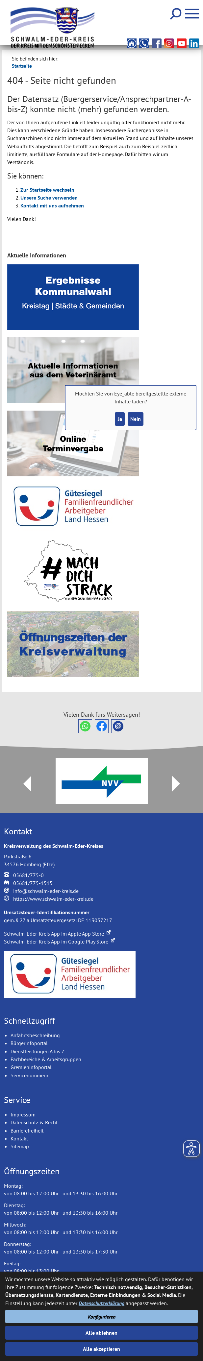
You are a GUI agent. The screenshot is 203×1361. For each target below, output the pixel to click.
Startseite (22, 66)
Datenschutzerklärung (101, 1303)
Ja (120, 419)
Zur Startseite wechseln (47, 189)
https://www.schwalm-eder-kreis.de (53, 898)
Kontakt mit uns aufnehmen (52, 205)
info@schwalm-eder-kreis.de (46, 891)
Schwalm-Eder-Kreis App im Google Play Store (59, 941)
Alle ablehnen (101, 1332)
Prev (23, 784)
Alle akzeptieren (101, 1349)
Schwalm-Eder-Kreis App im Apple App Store (57, 933)
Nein (135, 419)
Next (180, 784)
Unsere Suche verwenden (49, 197)
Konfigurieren (101, 1316)
